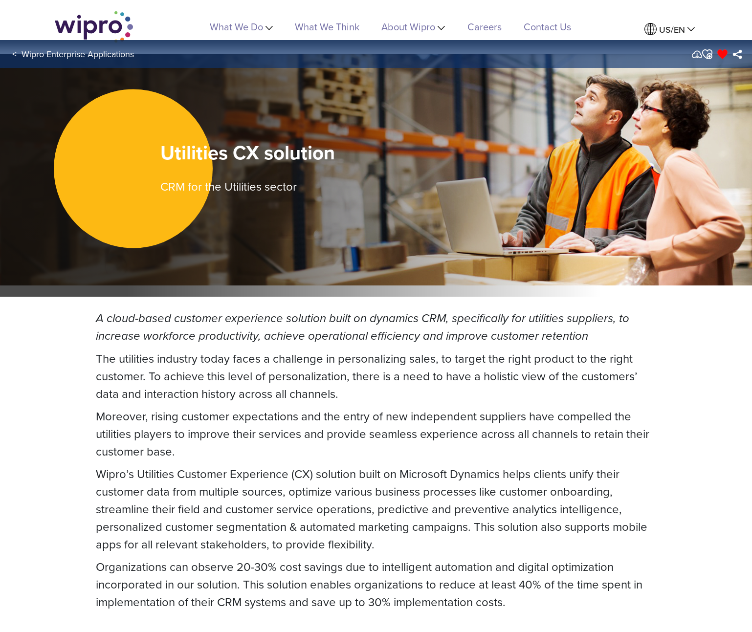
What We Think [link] (327, 27)
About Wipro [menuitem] (413, 27)
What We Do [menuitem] (241, 27)
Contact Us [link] (547, 27)
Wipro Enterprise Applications (78, 54)
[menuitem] (669, 29)
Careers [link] (484, 27)
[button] (707, 54)
